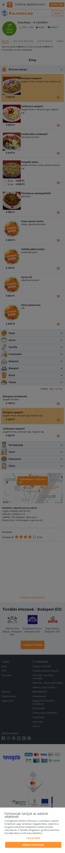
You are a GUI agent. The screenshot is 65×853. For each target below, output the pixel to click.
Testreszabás (33, 838)
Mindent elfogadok (33, 844)
